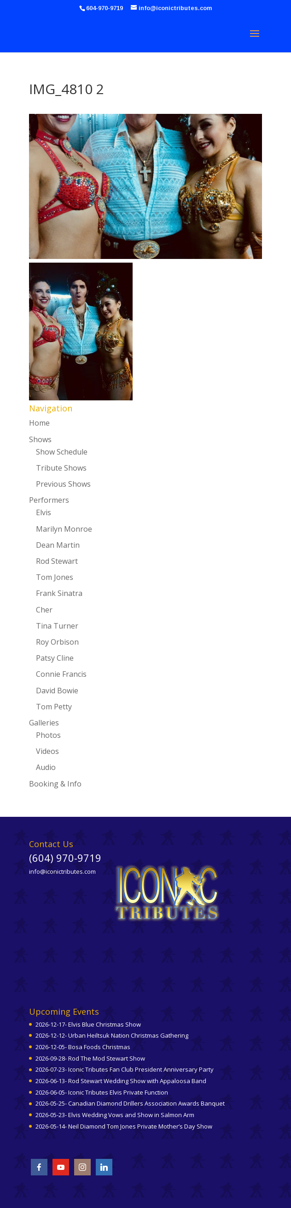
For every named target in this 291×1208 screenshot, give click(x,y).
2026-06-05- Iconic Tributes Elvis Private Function (101, 1092)
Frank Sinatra (59, 593)
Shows (40, 439)
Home (39, 423)
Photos (48, 735)
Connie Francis (61, 674)
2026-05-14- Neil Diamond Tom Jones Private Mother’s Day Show (123, 1126)
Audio (46, 767)
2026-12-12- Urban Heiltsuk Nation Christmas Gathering (111, 1035)
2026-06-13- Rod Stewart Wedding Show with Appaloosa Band (120, 1081)
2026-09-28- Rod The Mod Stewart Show (90, 1058)
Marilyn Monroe (64, 529)
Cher (44, 610)
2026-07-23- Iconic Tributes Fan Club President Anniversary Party (124, 1069)
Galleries (44, 723)
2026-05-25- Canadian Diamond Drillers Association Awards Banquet (130, 1103)
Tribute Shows (61, 468)
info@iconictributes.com (62, 871)
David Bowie (57, 690)
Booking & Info (55, 784)
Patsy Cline (55, 658)
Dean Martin (58, 545)
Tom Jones (54, 577)
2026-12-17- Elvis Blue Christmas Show (88, 1024)
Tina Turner (57, 626)
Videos (47, 751)
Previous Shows (63, 484)
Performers (49, 500)
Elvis (43, 512)
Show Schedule (61, 452)
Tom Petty (54, 707)
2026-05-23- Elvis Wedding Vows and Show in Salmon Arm (114, 1115)
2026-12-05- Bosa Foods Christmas (82, 1047)
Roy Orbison (57, 642)
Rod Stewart (57, 561)
